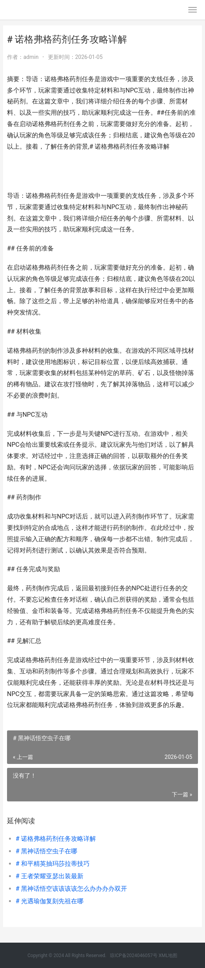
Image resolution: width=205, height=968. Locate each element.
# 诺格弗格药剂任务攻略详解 (56, 838)
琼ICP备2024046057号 (133, 955)
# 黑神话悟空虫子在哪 (46, 851)
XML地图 (168, 955)
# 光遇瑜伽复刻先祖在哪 (49, 901)
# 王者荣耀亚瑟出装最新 (49, 876)
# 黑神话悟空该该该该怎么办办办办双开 (71, 888)
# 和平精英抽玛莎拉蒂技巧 (53, 863)
